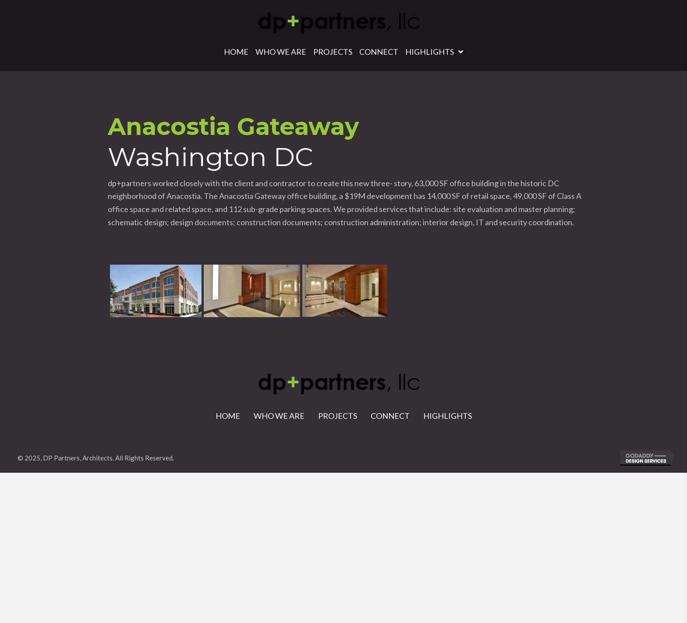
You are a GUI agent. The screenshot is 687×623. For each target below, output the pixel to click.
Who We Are (279, 416)
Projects (337, 416)
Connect (390, 416)
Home (228, 416)
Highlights (447, 416)
